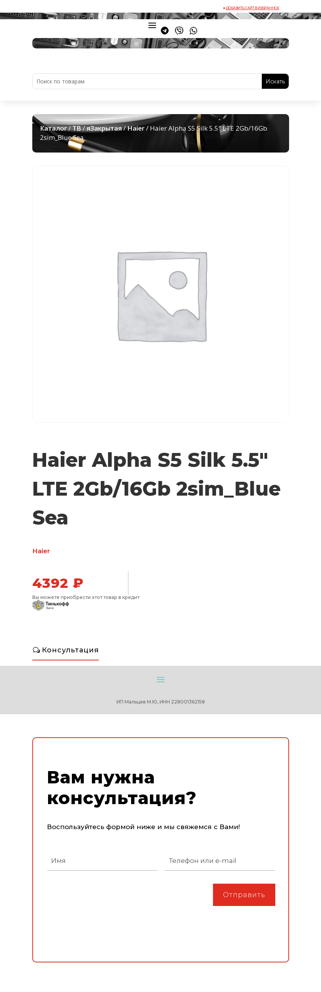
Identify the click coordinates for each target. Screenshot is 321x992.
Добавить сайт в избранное (252, 8)
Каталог (53, 128)
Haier (136, 128)
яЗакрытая (104, 128)
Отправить (244, 895)
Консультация (70, 650)
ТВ (76, 128)
